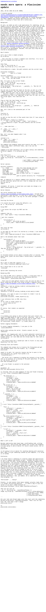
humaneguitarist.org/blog (9, 1)
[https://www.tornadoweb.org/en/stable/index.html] (17, 232)
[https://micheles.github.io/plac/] (18, 51)
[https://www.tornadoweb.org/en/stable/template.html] (18, 339)
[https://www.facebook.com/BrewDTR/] (12, 54)
